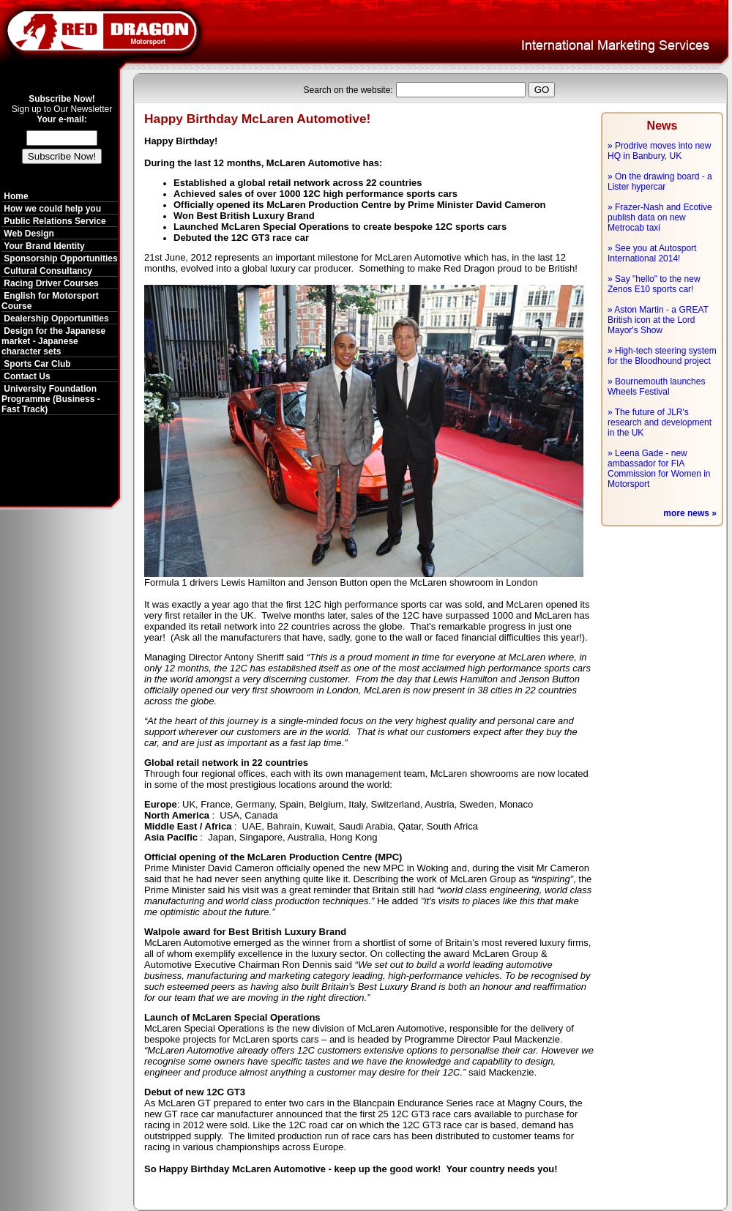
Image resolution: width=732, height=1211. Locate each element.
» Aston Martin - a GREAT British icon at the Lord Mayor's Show (658, 320)
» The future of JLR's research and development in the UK (660, 422)
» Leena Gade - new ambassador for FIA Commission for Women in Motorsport (659, 468)
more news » (690, 513)
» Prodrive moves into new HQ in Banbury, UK (659, 151)
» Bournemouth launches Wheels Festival (656, 386)
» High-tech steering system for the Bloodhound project (662, 356)
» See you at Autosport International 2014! (652, 253)
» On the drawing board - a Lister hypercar (660, 181)
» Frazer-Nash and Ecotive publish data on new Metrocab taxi (660, 217)
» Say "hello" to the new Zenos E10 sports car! (654, 284)
